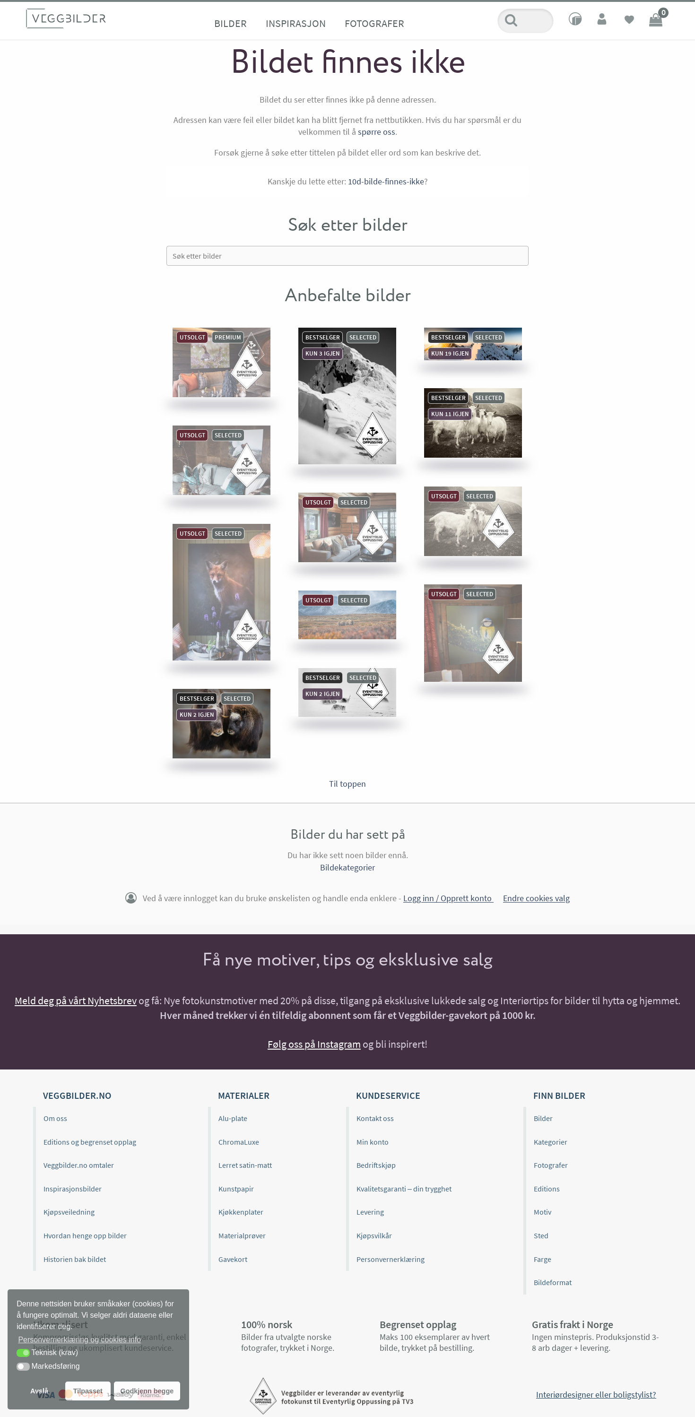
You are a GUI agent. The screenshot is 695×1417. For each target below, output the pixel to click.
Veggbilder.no (77, 1095)
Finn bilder (559, 1095)
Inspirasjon (296, 23)
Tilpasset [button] (88, 1391)
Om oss (55, 1118)
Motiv (542, 1212)
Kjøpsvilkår (374, 1235)
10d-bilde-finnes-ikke (386, 181)
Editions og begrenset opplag (89, 1142)
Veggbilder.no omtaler (78, 1165)
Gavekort (232, 1259)
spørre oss (376, 131)
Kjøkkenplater (240, 1212)
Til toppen (347, 783)
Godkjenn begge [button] (147, 1391)
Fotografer (374, 23)
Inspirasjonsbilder (72, 1188)
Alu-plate (232, 1118)
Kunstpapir (236, 1188)
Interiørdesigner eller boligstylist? (596, 1394)
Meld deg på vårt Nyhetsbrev (76, 1000)
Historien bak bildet (74, 1259)
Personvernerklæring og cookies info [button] (79, 1340)
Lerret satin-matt (245, 1165)
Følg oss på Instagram (314, 1044)
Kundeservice (388, 1095)
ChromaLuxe (238, 1142)
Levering (370, 1212)
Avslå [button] (39, 1391)
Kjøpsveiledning (69, 1212)
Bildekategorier (347, 867)
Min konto (372, 1142)
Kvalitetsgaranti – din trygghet (404, 1188)
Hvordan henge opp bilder (85, 1235)
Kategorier (550, 1142)
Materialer (243, 1095)
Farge (542, 1259)
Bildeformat (553, 1282)
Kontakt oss (375, 1118)
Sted (541, 1235)
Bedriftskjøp (376, 1165)
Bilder (230, 23)
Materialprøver (242, 1235)
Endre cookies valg (536, 898)
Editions (547, 1188)
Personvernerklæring (390, 1259)
